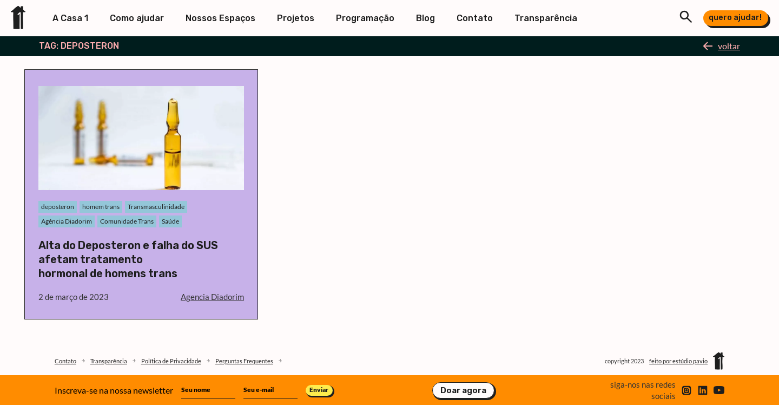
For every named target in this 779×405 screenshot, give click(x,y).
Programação (365, 18)
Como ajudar (137, 18)
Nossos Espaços (220, 18)
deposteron (57, 207)
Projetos (295, 18)
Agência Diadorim (66, 221)
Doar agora (463, 390)
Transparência (545, 18)
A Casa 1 (70, 18)
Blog (425, 18)
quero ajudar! (735, 17)
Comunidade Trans (127, 221)
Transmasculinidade (156, 207)
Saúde (170, 221)
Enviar (318, 390)
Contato (475, 18)
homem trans (101, 207)
